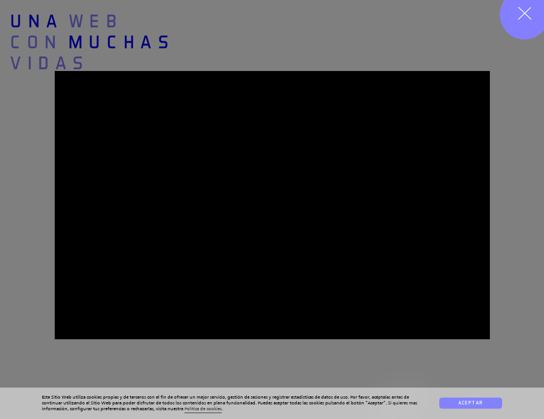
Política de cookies (203, 409)
